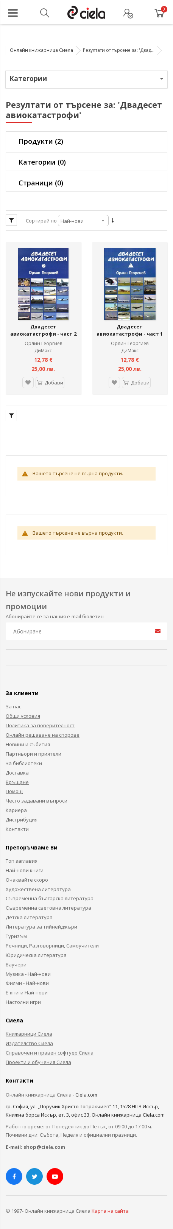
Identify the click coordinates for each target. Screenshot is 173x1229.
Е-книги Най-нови (27, 987)
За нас (13, 701)
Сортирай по (41, 220)
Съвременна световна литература (48, 902)
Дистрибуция (21, 814)
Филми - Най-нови (27, 978)
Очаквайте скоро (27, 874)
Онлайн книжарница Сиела (41, 50)
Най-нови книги (25, 865)
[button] (26, 377)
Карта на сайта (110, 1206)
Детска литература (29, 912)
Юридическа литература (36, 949)
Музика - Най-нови (28, 968)
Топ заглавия (21, 855)
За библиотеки (24, 758)
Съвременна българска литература (50, 893)
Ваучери (16, 959)
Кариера (16, 805)
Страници (41, 182)
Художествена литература (38, 884)
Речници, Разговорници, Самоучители (52, 940)
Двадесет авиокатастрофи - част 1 (130, 325)
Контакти (17, 824)
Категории (42, 161)
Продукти (41, 141)
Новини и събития (28, 739)
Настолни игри (23, 997)
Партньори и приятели (33, 748)
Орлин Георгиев (43, 338)
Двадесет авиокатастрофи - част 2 (43, 325)
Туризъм (16, 931)
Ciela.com (86, 1089)
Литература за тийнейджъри (41, 921)
